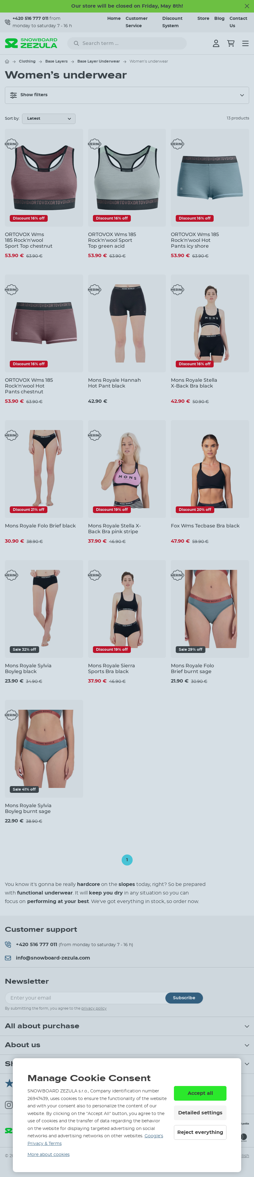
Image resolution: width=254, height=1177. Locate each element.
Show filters (28, 95)
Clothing (27, 61)
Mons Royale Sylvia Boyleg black (28, 668)
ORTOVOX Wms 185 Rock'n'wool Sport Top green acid (112, 240)
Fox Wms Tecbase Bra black (205, 526)
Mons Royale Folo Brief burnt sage (192, 668)
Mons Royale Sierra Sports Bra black (111, 668)
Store (203, 18)
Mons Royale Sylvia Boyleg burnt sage (28, 808)
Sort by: (12, 119)
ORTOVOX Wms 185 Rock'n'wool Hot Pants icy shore (195, 240)
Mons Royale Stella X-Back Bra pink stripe (114, 528)
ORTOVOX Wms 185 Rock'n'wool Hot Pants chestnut (29, 386)
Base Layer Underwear (98, 61)
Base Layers (56, 61)
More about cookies (49, 1155)
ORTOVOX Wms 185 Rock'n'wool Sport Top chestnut (29, 240)
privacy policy (94, 1008)
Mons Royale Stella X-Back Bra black (194, 383)
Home (114, 18)
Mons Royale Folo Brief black (40, 526)
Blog (219, 18)
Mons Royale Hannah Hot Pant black (114, 383)
